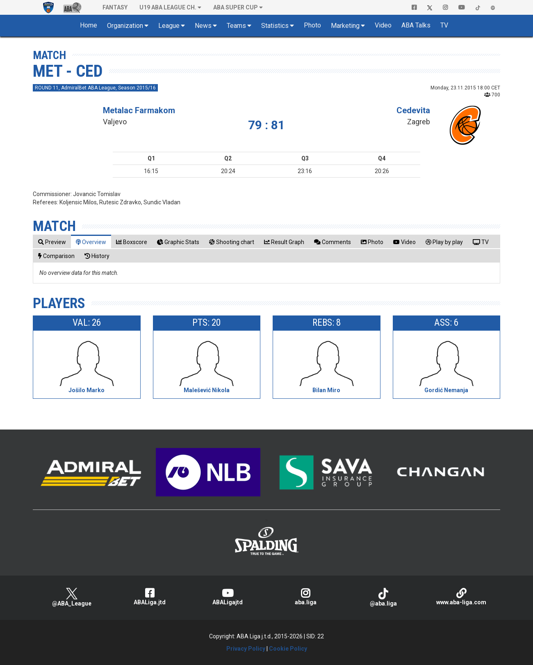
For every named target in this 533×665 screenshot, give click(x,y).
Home (88, 25)
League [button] (169, 26)
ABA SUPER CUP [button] (235, 7)
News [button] (203, 26)
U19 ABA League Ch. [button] (167, 7)
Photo (312, 25)
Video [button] (383, 25)
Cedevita (413, 110)
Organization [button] (125, 26)
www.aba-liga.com (461, 597)
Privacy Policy (245, 648)
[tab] (52, 242)
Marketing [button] (345, 26)
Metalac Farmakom (139, 110)
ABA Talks (415, 25)
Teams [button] (236, 26)
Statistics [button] (275, 26)
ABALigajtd (227, 597)
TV (444, 25)
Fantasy (115, 7)
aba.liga (305, 597)
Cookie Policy (288, 648)
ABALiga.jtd (149, 597)
